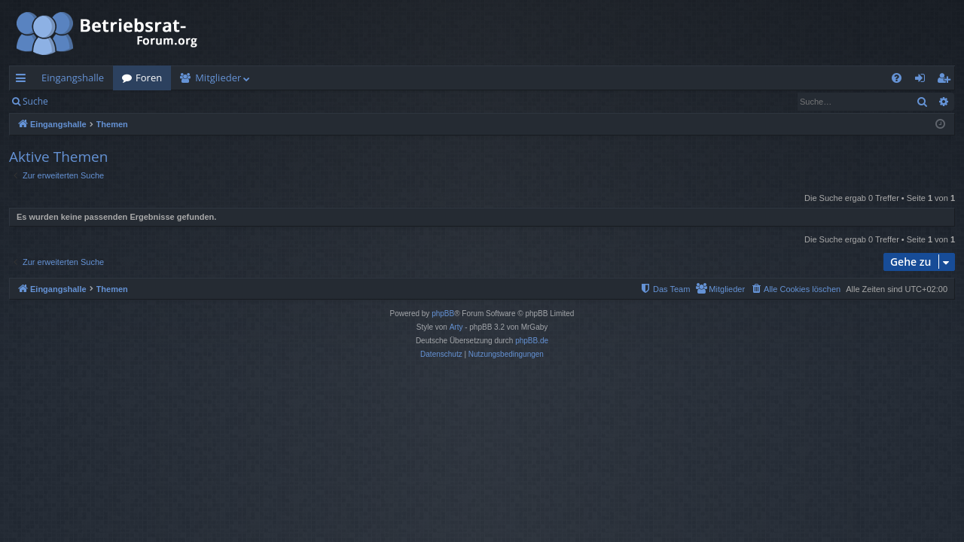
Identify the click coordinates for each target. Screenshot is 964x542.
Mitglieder (218, 77)
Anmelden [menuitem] (924, 80)
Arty (456, 327)
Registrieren (160, 101)
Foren (149, 77)
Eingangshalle (72, 77)
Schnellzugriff (23, 80)
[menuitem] (896, 77)
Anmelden (91, 101)
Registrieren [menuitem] (946, 80)
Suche (35, 101)
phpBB (443, 313)
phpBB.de (531, 340)
